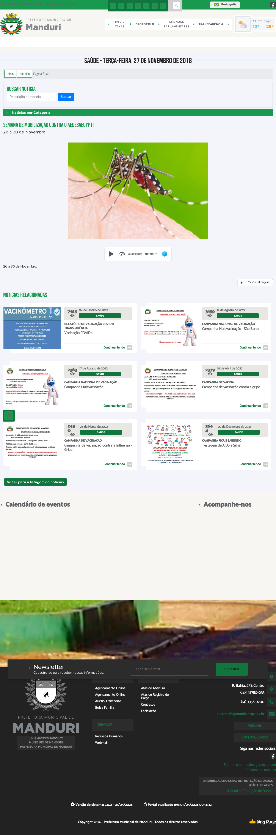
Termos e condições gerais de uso (250, 765)
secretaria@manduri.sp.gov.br (240, 714)
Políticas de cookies (260, 770)
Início (10, 73)
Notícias (24, 73)
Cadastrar (231, 669)
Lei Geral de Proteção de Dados (248, 791)
